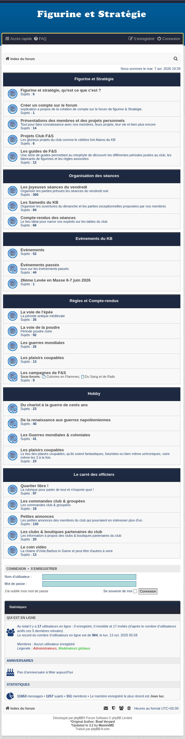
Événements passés (40, 265)
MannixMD (106, 725)
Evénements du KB (93, 238)
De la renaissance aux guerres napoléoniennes (66, 420)
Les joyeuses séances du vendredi (54, 187)
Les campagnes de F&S (43, 372)
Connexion (16, 568)
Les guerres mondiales (43, 342)
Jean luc (157, 696)
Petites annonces (37, 516)
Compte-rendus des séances (48, 217)
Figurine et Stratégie (94, 79)
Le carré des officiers (94, 474)
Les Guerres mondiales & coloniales (55, 435)
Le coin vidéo (33, 547)
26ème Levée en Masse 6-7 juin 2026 (56, 280)
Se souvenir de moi (120, 591)
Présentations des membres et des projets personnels (73, 120)
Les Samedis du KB (39, 202)
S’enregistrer (44, 568)
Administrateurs (44, 648)
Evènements (32, 250)
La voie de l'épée (37, 312)
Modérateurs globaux (74, 648)
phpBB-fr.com (100, 729)
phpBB (78, 718)
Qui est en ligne (21, 618)
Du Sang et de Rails (98, 376)
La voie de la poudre (40, 327)
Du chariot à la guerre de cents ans (54, 405)
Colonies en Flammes (61, 376)
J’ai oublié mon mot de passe (26, 591)
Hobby (94, 393)
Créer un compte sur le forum (49, 105)
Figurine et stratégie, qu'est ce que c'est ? (61, 90)
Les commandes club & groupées (53, 501)
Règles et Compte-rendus (94, 300)
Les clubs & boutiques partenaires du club (61, 531)
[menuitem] (39, 39)
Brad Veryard (105, 721)
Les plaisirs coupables (42, 357)
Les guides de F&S (39, 151)
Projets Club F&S (37, 136)
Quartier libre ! (34, 485)
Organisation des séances (94, 175)
